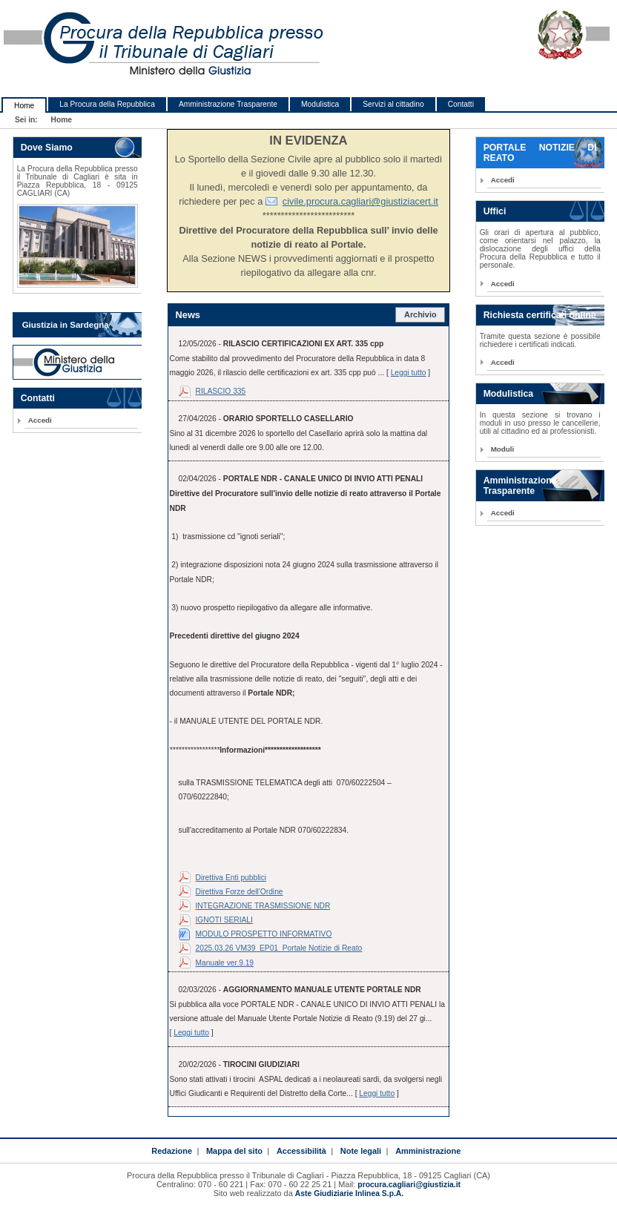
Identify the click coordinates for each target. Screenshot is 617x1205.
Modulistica (320, 104)
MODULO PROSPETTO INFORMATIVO (264, 934)
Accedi (40, 420)
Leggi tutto (408, 373)
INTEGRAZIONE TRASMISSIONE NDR (263, 906)
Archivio (420, 314)
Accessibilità (301, 1150)
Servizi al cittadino (393, 104)
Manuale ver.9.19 (225, 963)
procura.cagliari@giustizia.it (409, 1185)
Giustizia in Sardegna (65, 324)
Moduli (503, 449)
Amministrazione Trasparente (228, 104)
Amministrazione (428, 1150)
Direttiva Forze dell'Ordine (239, 892)
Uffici (495, 211)
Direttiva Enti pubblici (231, 878)
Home (24, 106)
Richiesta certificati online (540, 315)
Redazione (171, 1150)
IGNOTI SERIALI (224, 920)
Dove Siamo (47, 147)
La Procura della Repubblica (107, 104)
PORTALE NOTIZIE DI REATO (540, 152)
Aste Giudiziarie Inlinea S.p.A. (349, 1193)
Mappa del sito (234, 1150)
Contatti (461, 104)
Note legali (360, 1150)
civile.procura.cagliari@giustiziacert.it (360, 201)
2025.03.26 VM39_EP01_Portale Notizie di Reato (279, 948)
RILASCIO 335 (221, 391)
